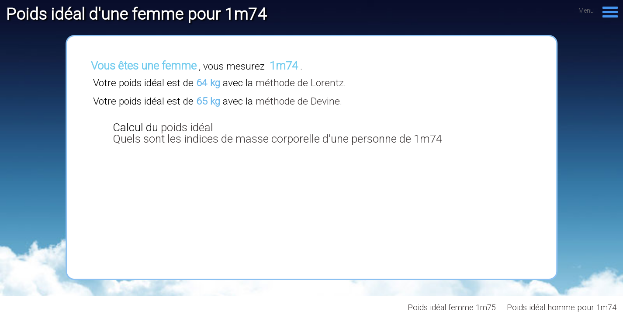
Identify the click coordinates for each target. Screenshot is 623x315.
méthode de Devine (298, 101)
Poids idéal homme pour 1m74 (561, 307)
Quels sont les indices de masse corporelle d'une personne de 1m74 (277, 138)
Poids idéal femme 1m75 (452, 307)
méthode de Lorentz (300, 83)
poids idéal (187, 127)
